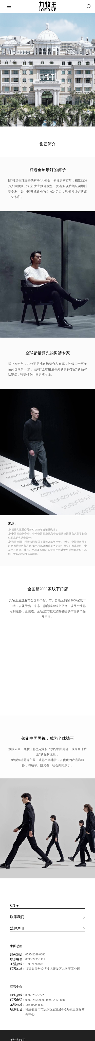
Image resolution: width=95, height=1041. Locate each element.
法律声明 (17, 930)
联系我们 (17, 919)
